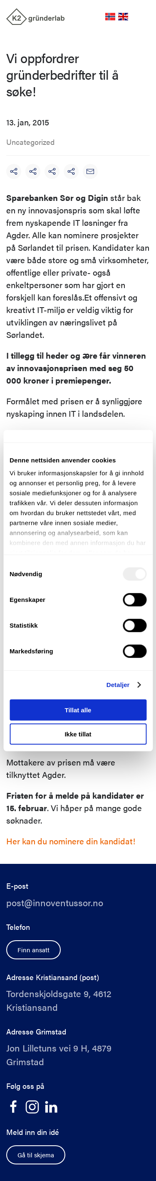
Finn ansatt (33, 949)
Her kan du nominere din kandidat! (70, 841)
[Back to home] (35, 16)
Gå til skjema (35, 1154)
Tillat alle (78, 709)
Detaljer (118, 684)
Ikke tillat (77, 734)
